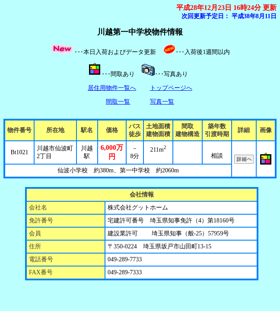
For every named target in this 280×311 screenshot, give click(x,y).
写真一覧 (162, 101)
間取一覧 (118, 101)
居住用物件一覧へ (112, 88)
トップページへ (171, 88)
